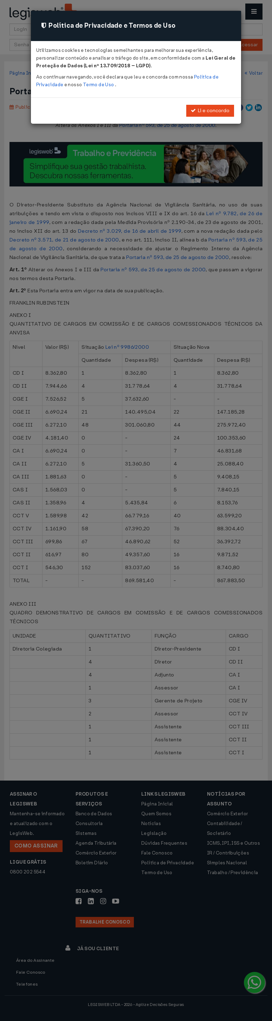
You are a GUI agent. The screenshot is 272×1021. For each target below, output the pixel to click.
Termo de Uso (99, 85)
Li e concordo (210, 110)
